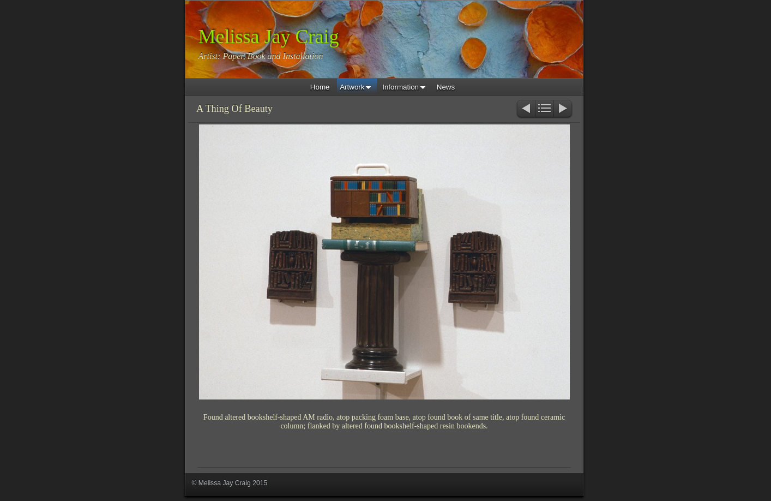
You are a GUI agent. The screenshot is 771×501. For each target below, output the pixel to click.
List (544, 109)
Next (563, 109)
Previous (525, 109)
